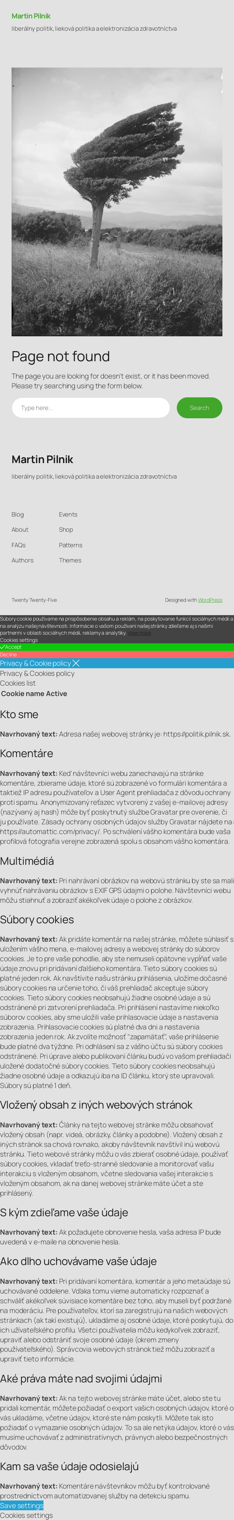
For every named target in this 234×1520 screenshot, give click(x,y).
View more (139, 632)
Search (199, 407)
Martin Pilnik (31, 16)
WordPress (210, 599)
